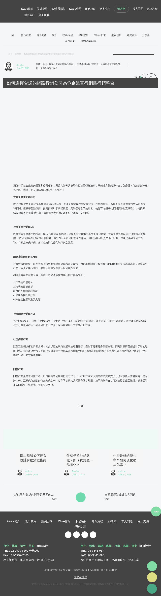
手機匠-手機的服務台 (116, 584)
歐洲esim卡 (77, 584)
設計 (54, 35)
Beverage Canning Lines (52, 584)
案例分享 (47, 521)
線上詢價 (152, 8)
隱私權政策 (80, 577)
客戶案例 (83, 35)
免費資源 (132, 35)
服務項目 (90, 8)
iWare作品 (75, 8)
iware (12, 11)
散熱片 (35, 584)
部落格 (121, 8)
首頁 (10, 54)
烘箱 (68, 584)
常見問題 (138, 8)
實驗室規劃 (90, 584)
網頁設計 (29, 15)
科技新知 (70, 41)
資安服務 (44, 15)
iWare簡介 (27, 8)
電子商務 (42, 35)
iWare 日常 (100, 35)
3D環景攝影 (58, 8)
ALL (13, 35)
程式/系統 (67, 35)
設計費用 (42, 8)
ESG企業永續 (88, 41)
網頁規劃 (116, 35)
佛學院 (101, 584)
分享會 (146, 35)
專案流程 (104, 8)
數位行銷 (26, 35)
